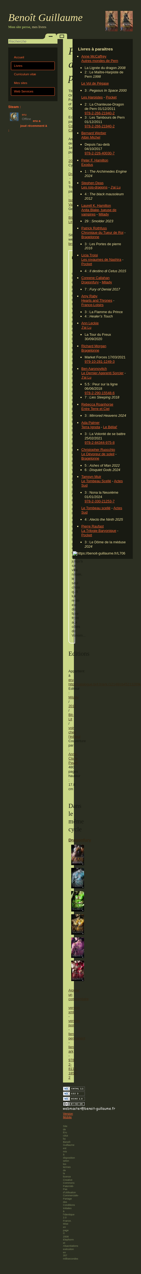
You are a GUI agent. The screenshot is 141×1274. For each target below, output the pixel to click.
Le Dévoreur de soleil (97, 454)
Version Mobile (68, 1115)
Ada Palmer (90, 423)
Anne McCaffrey (94, 56)
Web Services (23, 91)
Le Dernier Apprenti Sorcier (102, 373)
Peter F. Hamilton (94, 160)
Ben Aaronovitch (94, 369)
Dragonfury (90, 282)
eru (71, 680)
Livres (18, 65)
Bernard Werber (93, 133)
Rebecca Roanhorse (97, 404)
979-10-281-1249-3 (100, 361)
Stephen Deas (92, 183)
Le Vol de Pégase (95, 83)
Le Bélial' (110, 427)
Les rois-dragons (94, 187)
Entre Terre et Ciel (95, 409)
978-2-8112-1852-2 (72, 1069)
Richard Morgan (93, 346)
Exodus (87, 165)
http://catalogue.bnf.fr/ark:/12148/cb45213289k (104, 684)
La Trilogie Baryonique (98, 531)
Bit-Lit (71, 219)
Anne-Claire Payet (73, 758)
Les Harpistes (92, 97)
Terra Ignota (90, 427)
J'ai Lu (116, 187)
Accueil (19, 57)
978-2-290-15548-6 (100, 393)
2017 (72, 706)
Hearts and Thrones (96, 300)
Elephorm (68, 1239)
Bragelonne (90, 237)
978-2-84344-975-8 (100, 442)
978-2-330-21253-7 (100, 501)
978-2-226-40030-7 (100, 153)
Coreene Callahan (95, 278)
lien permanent (76, 1036)
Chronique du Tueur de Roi (102, 232)
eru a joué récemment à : (27, 125)
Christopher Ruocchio (98, 450)
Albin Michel (90, 137)
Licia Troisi (89, 255)
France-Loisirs (92, 305)
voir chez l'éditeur (74, 732)
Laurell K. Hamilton (96, 205)
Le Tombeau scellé (95, 508)
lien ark (71, 1049)
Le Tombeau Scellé (96, 481)
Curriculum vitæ (25, 74)
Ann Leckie (90, 323)
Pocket (111, 97)
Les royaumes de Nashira (101, 259)
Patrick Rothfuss (94, 228)
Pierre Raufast (92, 526)
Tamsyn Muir (91, 477)
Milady (104, 214)
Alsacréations (70, 1246)
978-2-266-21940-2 (100, 113)
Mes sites (20, 83)
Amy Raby (89, 296)
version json (74, 1023)
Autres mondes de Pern (99, 61)
